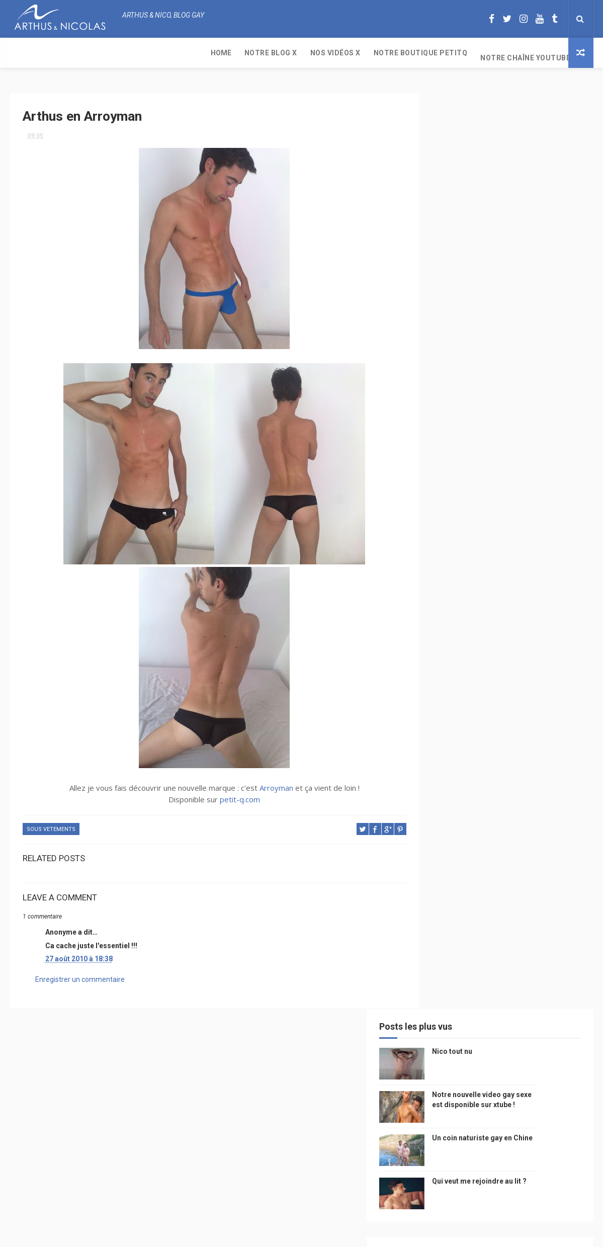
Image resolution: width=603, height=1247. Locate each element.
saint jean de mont (507, 960)
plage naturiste (539, 907)
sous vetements (51, 825)
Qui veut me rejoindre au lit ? (525, 261)
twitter (531, 837)
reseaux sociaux (507, 872)
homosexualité (486, 925)
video (438, 749)
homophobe (448, 960)
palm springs (545, 819)
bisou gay (444, 907)
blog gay (485, 855)
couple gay (447, 819)
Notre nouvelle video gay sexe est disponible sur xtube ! (526, 184)
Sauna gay (445, 978)
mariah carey (450, 872)
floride (473, 696)
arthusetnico (518, 696)
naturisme (486, 907)
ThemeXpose (282, 1234)
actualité (444, 802)
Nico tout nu (498, 131)
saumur (549, 749)
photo (517, 679)
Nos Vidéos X (141, 53)
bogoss (495, 837)
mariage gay (494, 819)
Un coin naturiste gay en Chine (509, 1178)
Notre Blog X (76, 53)
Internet (443, 767)
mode (547, 679)
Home (27, 53)
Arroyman (265, 784)
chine (541, 731)
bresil (439, 890)
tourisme (497, 784)
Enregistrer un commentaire (80, 975)
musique (442, 714)
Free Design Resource (342, 1234)
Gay (534, 714)
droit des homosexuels (496, 890)
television (484, 767)
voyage (554, 872)
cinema (440, 925)
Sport (533, 784)
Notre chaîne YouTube (331, 53)
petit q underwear (458, 731)
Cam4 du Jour (450, 837)
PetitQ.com (539, 943)
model (468, 749)
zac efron (445, 855)
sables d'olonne (454, 943)
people (509, 731)
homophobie (490, 802)
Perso (439, 679)
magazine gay (450, 784)
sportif (533, 802)
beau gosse (477, 679)
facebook (525, 855)
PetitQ (440, 696)
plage (500, 943)
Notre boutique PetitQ (227, 53)
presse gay (538, 925)
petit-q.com (229, 796)
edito (520, 767)
